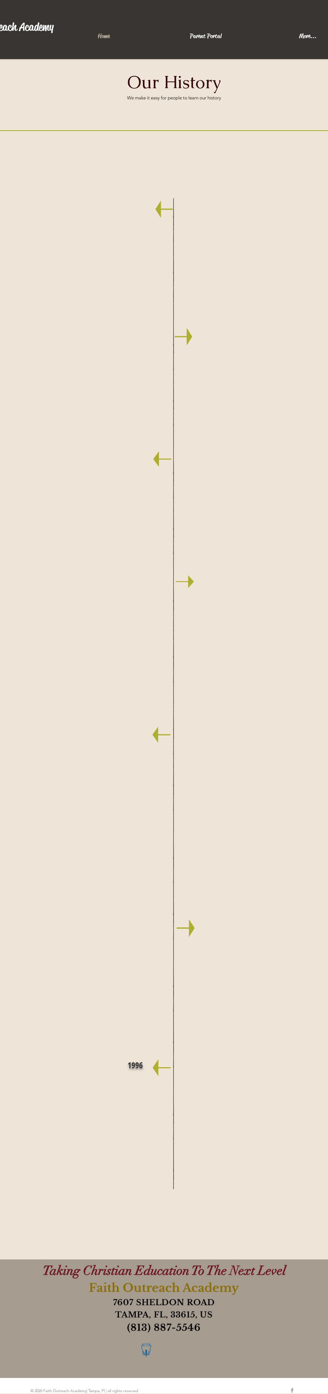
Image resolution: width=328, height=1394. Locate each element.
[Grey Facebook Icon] (292, 1390)
